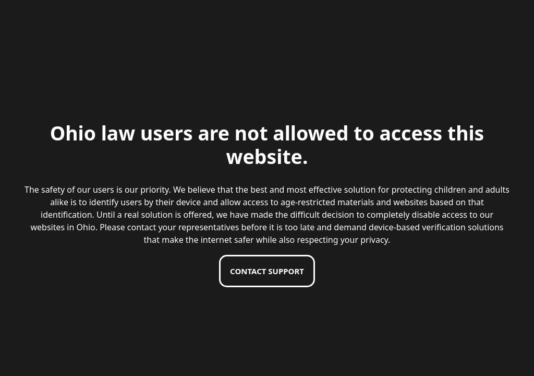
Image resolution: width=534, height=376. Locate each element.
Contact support (267, 271)
